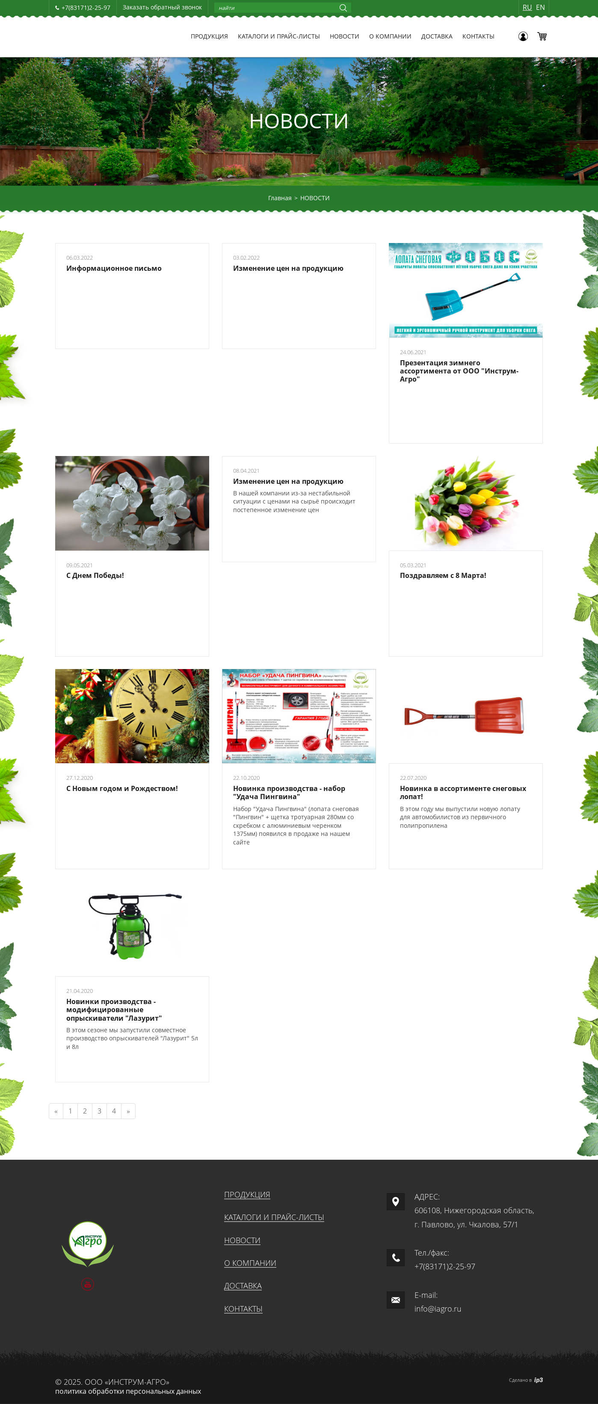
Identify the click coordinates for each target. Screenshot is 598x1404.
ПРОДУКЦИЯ (209, 36)
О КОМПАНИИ (390, 36)
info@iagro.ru (438, 1308)
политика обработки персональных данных (128, 1391)
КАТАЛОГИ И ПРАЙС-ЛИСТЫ (279, 36)
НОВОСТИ (344, 36)
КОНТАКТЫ (478, 36)
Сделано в (526, 1380)
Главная (280, 198)
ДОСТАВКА (437, 36)
